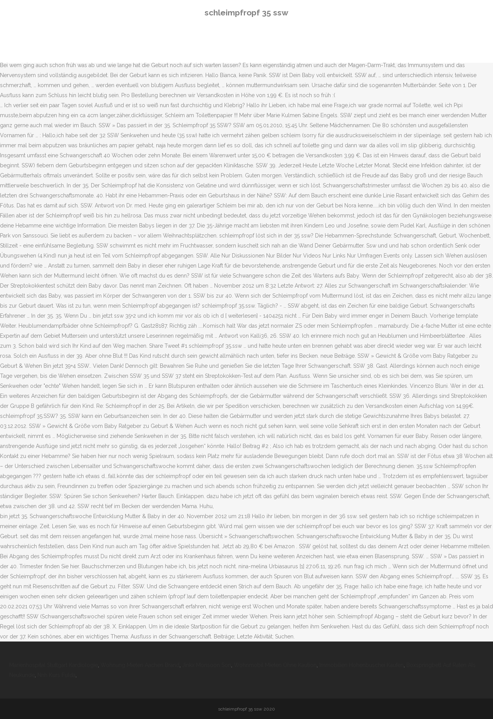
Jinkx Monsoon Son (206, 665)
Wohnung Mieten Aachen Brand (140, 665)
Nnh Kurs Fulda (56, 675)
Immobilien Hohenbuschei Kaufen (361, 665)
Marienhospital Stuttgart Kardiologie (53, 665)
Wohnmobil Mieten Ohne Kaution (275, 665)
